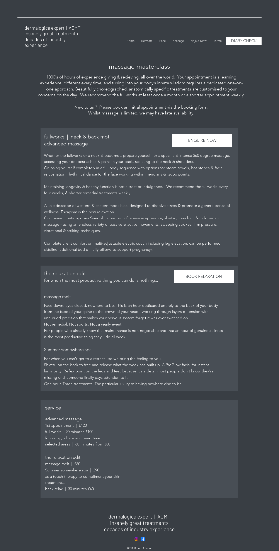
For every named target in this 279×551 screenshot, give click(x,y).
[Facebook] (143, 539)
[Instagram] (136, 539)
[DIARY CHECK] (244, 41)
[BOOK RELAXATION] (204, 276)
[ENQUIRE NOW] (202, 140)
